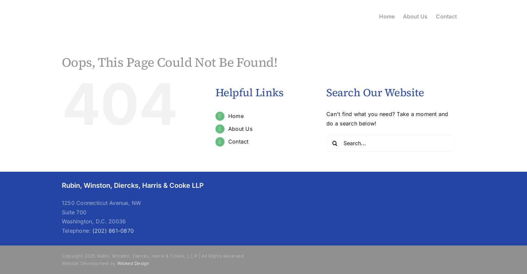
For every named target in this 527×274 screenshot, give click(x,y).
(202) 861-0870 (113, 230)
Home (236, 116)
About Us (240, 128)
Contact (238, 141)
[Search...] (390, 143)
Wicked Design (133, 263)
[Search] (334, 143)
